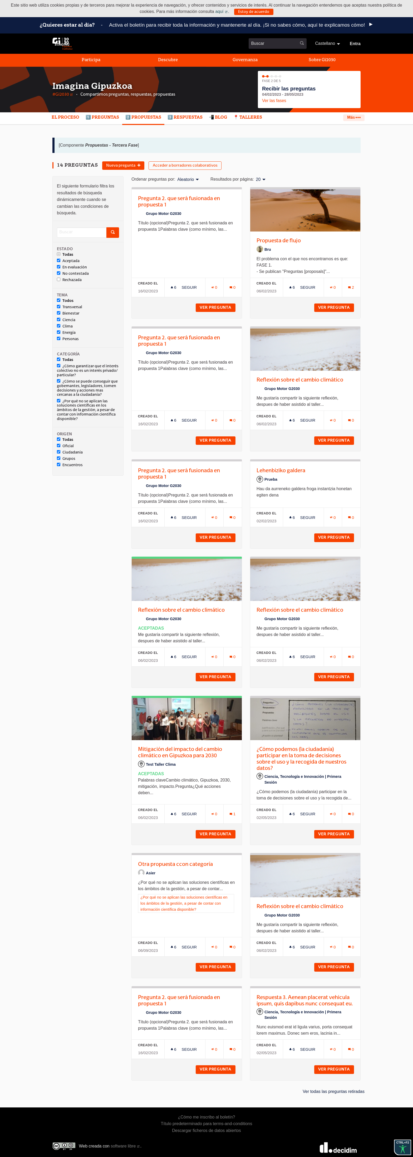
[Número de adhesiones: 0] (214, 287)
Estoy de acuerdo (253, 12)
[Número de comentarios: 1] (232, 814)
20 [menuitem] (258, 179)
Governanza (245, 60)
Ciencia (66, 320)
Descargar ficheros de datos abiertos (206, 1130)
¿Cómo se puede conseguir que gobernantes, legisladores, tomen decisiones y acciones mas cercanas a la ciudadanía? (87, 388)
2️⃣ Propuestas (143, 117)
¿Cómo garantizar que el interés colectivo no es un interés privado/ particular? (88, 370)
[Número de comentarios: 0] (232, 287)
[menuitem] (328, 43)
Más (353, 117)
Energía (66, 332)
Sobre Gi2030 (322, 60)
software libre (125, 1146)
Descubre (168, 60)
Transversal (69, 307)
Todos (65, 300)
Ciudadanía (70, 452)
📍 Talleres (247, 117)
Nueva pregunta (123, 165)
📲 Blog (218, 117)
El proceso (65, 117)
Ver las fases (274, 100)
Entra (355, 43)
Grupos (66, 458)
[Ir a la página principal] (62, 44)
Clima (65, 326)
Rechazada (69, 280)
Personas (68, 339)
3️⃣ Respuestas (185, 117)
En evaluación (72, 267)
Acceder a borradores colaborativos (185, 165)
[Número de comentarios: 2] (351, 287)
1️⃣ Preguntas (102, 117)
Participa (91, 60)
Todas (65, 254)
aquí (221, 11)
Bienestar (68, 313)
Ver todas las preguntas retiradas (334, 1091)
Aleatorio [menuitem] (185, 179)
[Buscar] (81, 232)
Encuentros (70, 465)
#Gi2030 (62, 95)
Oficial (65, 446)
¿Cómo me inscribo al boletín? (206, 1117)
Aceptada (68, 261)
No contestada (73, 273)
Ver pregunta (217, 308)
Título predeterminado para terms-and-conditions (206, 1123)
